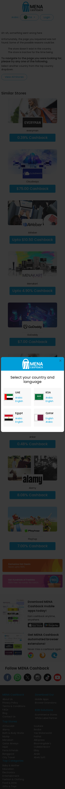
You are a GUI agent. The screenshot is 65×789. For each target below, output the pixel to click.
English (19, 401)
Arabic (18, 397)
